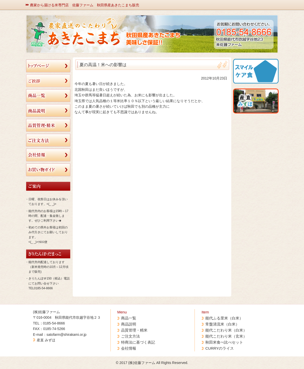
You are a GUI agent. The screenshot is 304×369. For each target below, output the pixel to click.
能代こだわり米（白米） (226, 330)
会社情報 (128, 348)
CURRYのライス (219, 348)
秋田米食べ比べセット (224, 342)
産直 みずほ (46, 340)
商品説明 (128, 324)
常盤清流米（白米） (222, 324)
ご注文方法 (130, 336)
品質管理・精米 (134, 330)
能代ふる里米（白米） (224, 318)
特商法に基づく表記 (138, 342)
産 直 (245, 101)
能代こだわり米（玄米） (226, 336)
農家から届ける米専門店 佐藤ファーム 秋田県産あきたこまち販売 (84, 5)
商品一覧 (128, 318)
